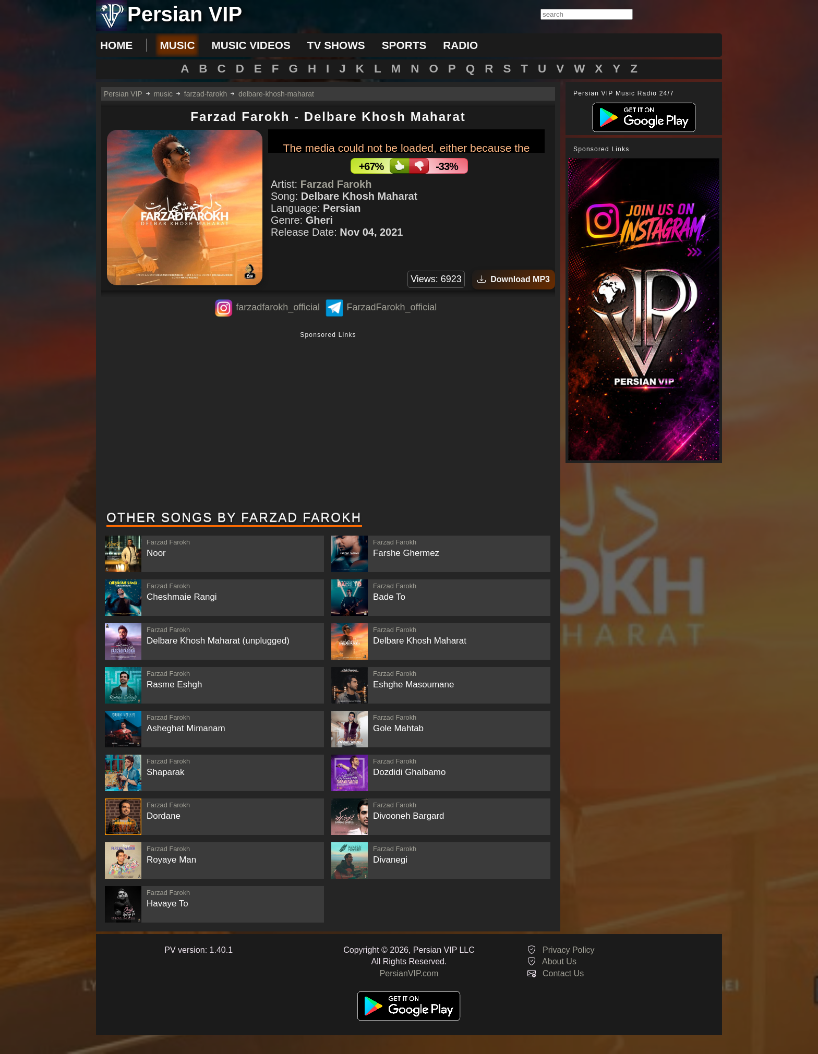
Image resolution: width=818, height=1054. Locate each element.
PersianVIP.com (409, 973)
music (177, 45)
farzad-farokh (205, 94)
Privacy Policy (569, 950)
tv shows (336, 45)
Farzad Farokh (336, 184)
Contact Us (563, 973)
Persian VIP (123, 94)
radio (460, 45)
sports (404, 45)
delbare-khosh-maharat (276, 94)
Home (116, 45)
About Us (559, 961)
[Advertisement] (328, 422)
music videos (250, 45)
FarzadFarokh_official (391, 307)
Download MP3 (513, 279)
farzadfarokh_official (278, 307)
